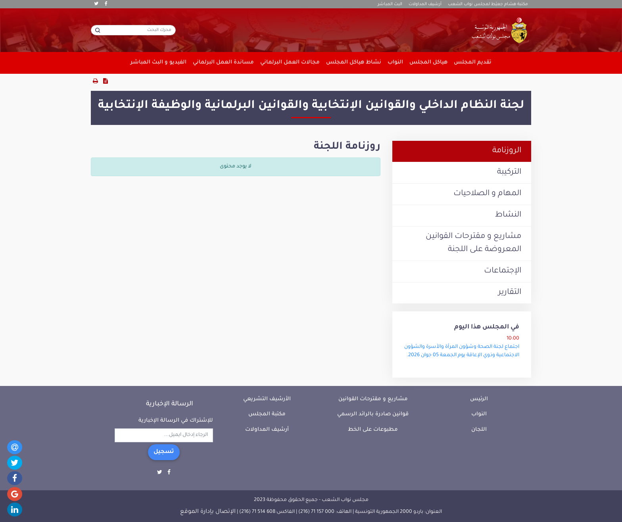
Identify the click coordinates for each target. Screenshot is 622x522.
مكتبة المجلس (267, 414)
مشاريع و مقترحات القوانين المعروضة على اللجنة (473, 243)
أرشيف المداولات (425, 4)
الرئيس (479, 399)
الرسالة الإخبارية (169, 404)
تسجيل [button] (164, 452)
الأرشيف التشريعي (267, 399)
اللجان (479, 430)
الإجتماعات (502, 271)
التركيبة (509, 172)
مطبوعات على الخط (373, 430)
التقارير (509, 292)
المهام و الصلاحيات (487, 194)
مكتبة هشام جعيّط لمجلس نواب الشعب (488, 4)
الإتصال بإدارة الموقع (208, 512)
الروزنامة (506, 151)
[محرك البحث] (133, 30)
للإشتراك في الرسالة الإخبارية (175, 421)
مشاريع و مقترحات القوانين (373, 399)
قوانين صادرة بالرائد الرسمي (373, 414)
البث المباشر (390, 4)
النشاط (508, 215)
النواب (479, 414)
